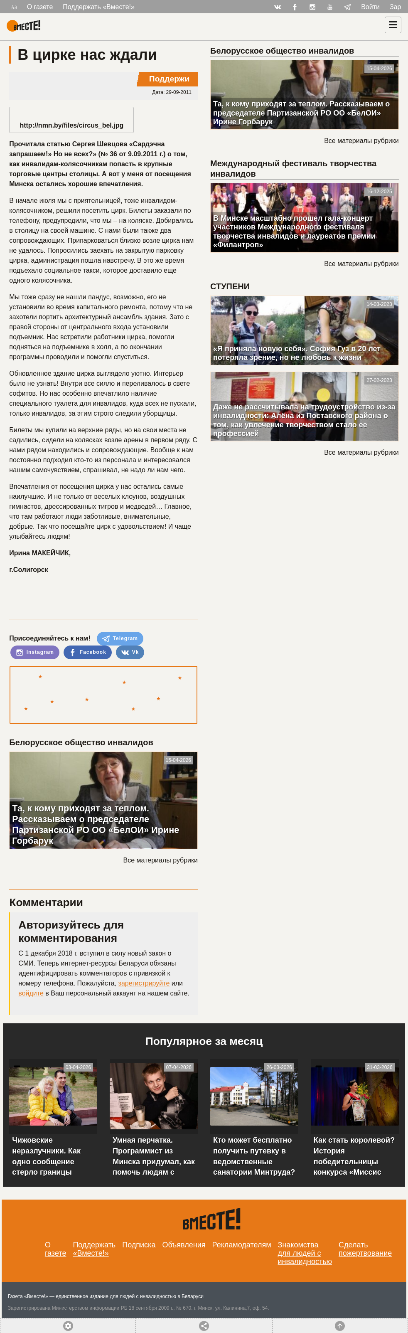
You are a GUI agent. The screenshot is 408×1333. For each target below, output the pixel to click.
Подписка (138, 1245)
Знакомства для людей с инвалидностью (305, 1253)
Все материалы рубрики (160, 860)
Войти (370, 6)
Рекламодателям (241, 1245)
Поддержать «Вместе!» (99, 6)
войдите (30, 993)
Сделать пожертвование (365, 1249)
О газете (40, 6)
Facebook (87, 652)
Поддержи (169, 78)
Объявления (183, 1245)
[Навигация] (393, 25)
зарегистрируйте (144, 983)
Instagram (35, 652)
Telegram (120, 639)
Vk (130, 652)
